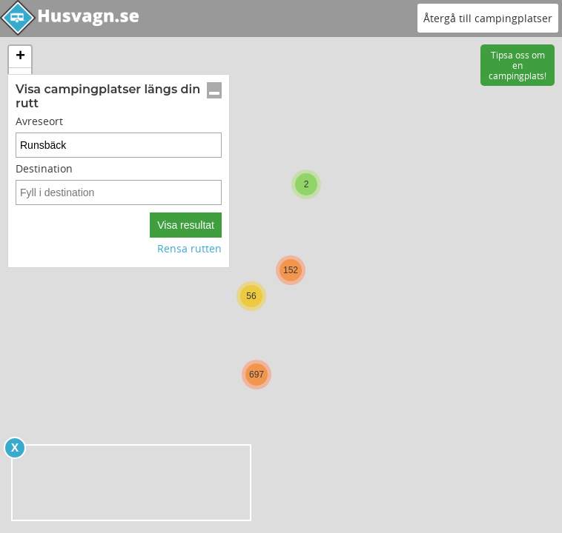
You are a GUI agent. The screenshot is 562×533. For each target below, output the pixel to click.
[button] (306, 184)
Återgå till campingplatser (487, 18)
